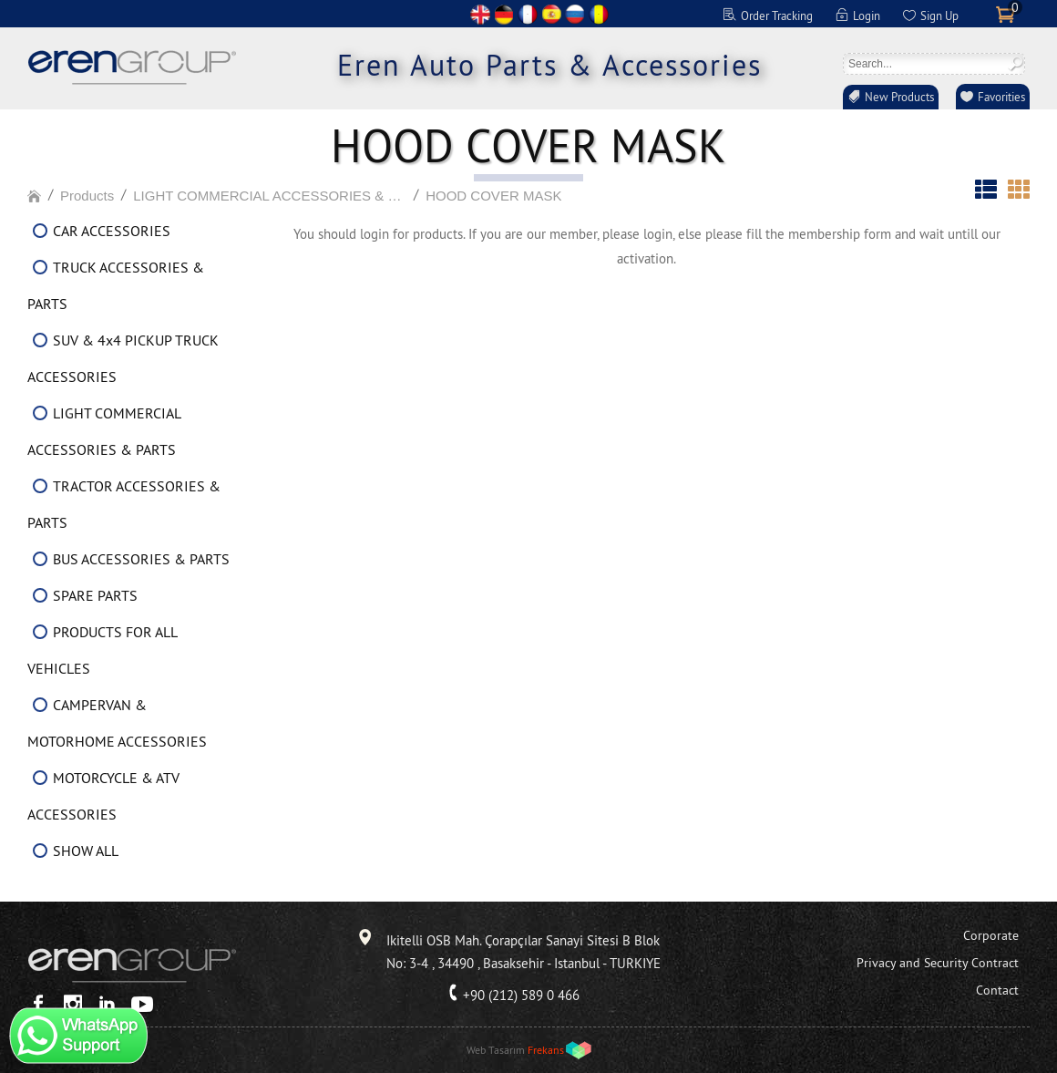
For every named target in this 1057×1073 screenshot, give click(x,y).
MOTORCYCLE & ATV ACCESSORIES (103, 796)
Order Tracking (777, 15)
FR (527, 14)
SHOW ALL (85, 850)
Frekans (546, 1050)
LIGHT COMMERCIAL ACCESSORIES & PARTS (269, 195)
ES (551, 14)
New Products (899, 96)
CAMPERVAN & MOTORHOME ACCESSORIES (117, 723)
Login (866, 15)
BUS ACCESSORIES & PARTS (141, 559)
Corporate (991, 935)
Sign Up (939, 15)
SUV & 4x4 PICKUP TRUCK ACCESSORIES (123, 358)
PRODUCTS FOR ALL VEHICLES (102, 650)
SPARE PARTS (95, 595)
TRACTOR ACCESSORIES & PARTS (124, 504)
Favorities (1001, 96)
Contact (997, 990)
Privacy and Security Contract (938, 962)
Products (87, 195)
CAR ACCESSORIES (111, 231)
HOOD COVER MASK (493, 195)
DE (504, 14)
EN (480, 14)
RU (575, 14)
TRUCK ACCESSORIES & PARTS (115, 285)
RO (599, 14)
